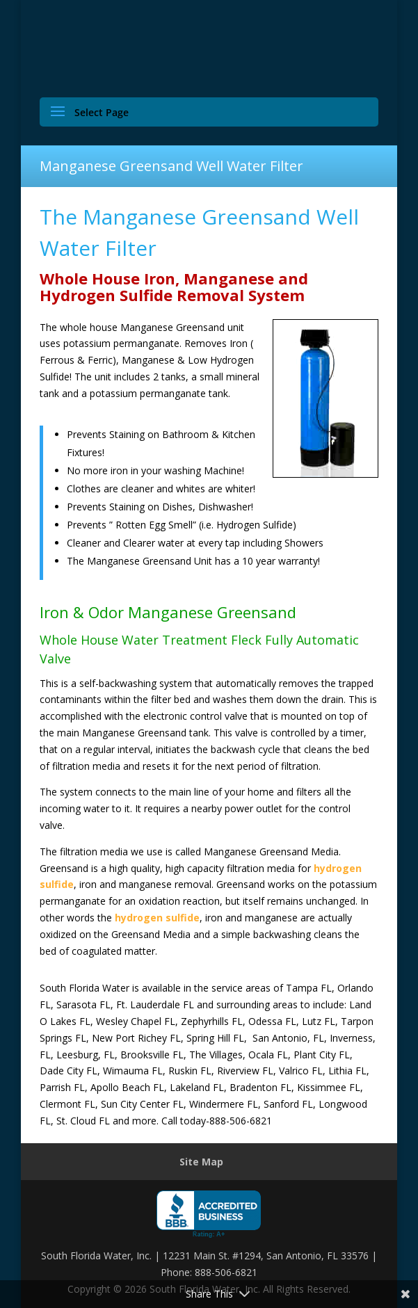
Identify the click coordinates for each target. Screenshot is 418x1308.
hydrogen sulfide (157, 917)
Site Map (201, 1161)
